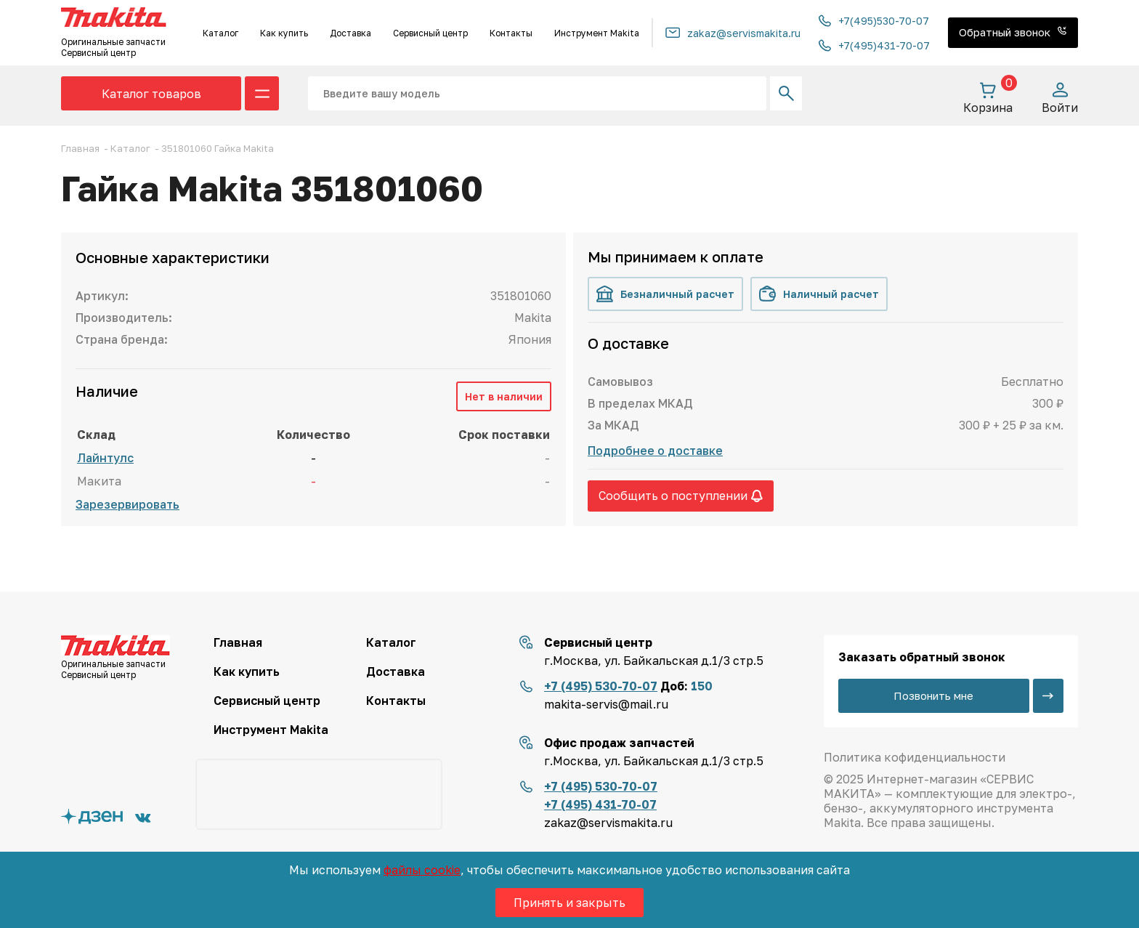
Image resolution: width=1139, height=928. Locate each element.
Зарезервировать (127, 504)
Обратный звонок (1013, 32)
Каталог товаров (151, 93)
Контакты (511, 33)
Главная (238, 642)
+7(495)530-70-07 (874, 21)
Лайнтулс (105, 458)
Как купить (284, 33)
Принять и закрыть (569, 902)
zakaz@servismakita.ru (732, 33)
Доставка (350, 33)
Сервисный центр (430, 33)
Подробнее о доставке (655, 450)
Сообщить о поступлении (681, 495)
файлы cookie (422, 870)
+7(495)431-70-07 (874, 45)
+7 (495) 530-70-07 (600, 686)
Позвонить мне (933, 695)
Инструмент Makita (596, 33)
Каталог (220, 33)
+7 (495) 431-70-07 (600, 804)
